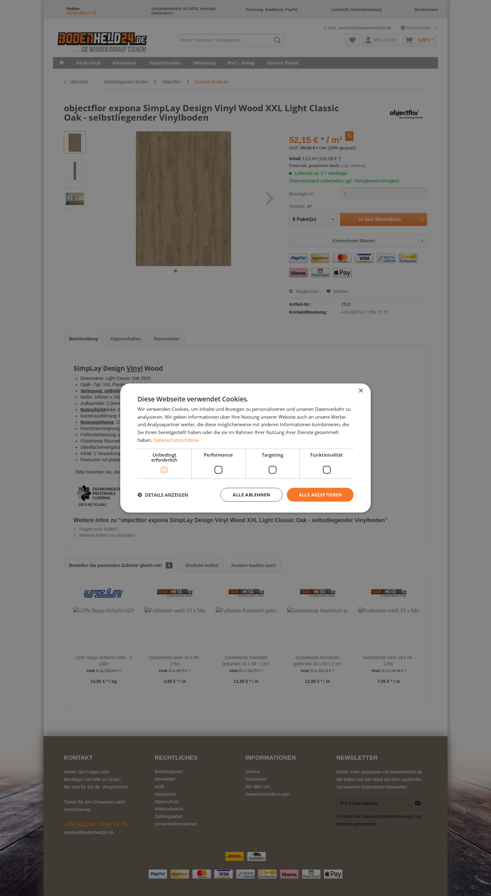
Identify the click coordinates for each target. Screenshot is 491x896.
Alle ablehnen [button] (251, 494)
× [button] (360, 390)
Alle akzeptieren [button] (320, 494)
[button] (162, 494)
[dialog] (245, 448)
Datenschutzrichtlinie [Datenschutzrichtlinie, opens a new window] (176, 440)
